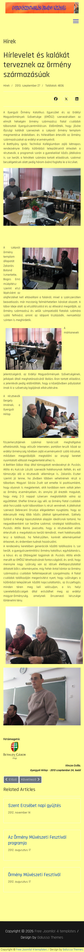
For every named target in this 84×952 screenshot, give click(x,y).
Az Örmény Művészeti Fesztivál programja (37, 840)
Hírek (6, 85)
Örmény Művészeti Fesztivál (34, 875)
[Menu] (76, 21)
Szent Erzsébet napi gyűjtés (34, 806)
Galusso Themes (50, 937)
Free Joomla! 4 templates (55, 931)
